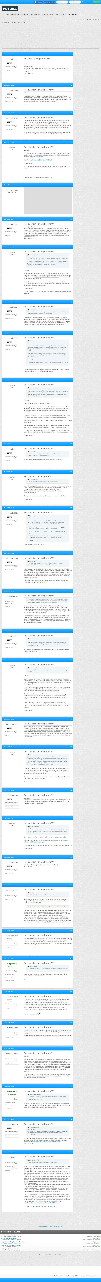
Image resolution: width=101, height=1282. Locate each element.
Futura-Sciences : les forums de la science (22, 14)
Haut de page (93, 1276)
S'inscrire (38, 2)
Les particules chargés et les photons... (13, 1242)
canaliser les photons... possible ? (11, 1245)
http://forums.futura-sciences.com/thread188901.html (44, 1142)
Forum (7, 14)
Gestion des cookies (69, 1276)
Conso (61, 1276)
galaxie (60, 1226)
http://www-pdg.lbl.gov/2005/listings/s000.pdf (38, 160)
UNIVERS (37, 14)
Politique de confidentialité (82, 1276)
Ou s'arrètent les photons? (9, 1238)
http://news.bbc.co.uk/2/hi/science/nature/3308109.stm (41, 1203)
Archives (62, 14)
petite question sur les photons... (11, 1249)
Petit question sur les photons (10, 1235)
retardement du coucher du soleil (48, 1226)
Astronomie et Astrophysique (50, 14)
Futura (51, 1276)
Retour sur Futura (49, 2)
